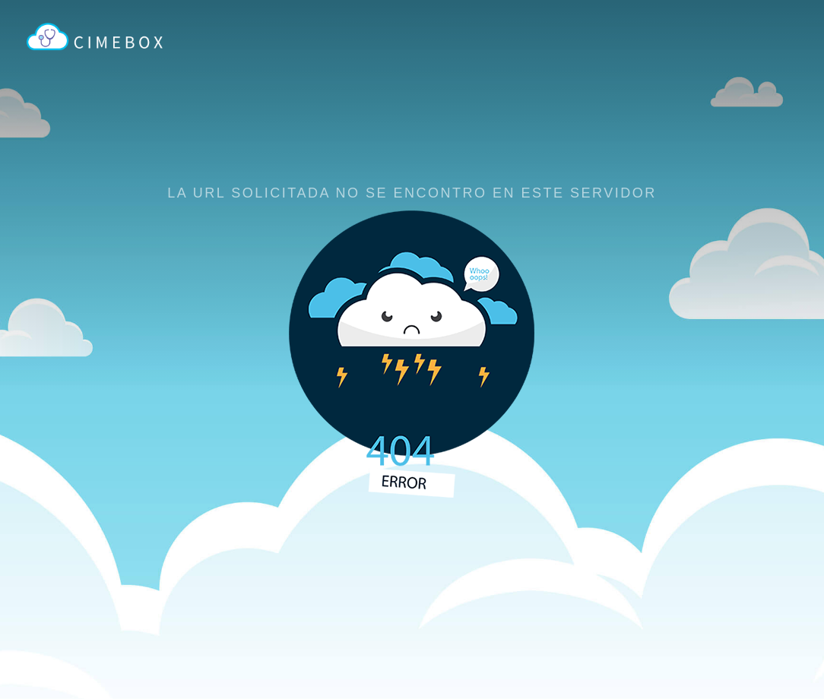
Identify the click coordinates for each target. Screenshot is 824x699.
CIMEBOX (103, 45)
